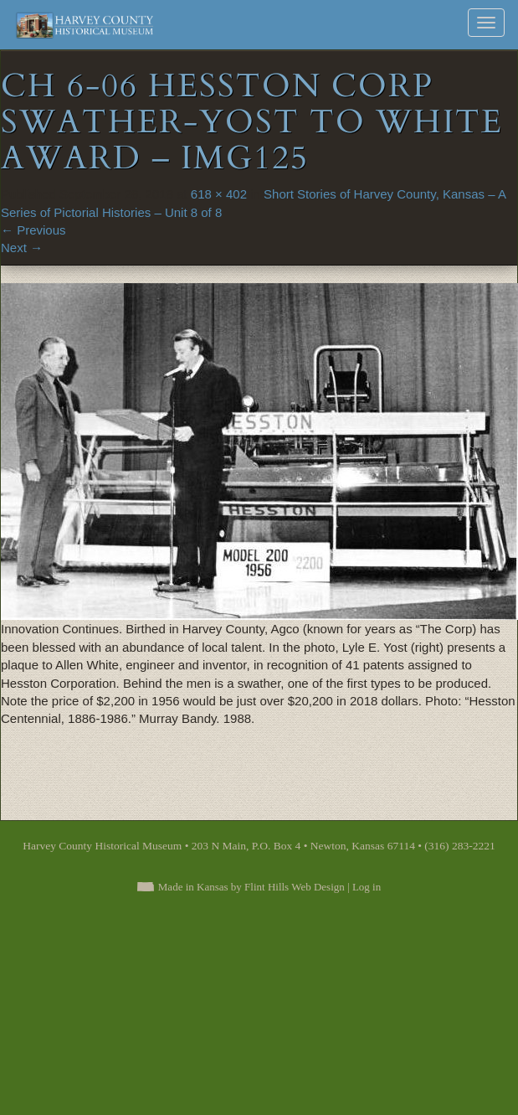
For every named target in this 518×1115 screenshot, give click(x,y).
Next (22, 247)
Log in (366, 886)
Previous (33, 230)
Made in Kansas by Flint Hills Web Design (251, 886)
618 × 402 (219, 194)
